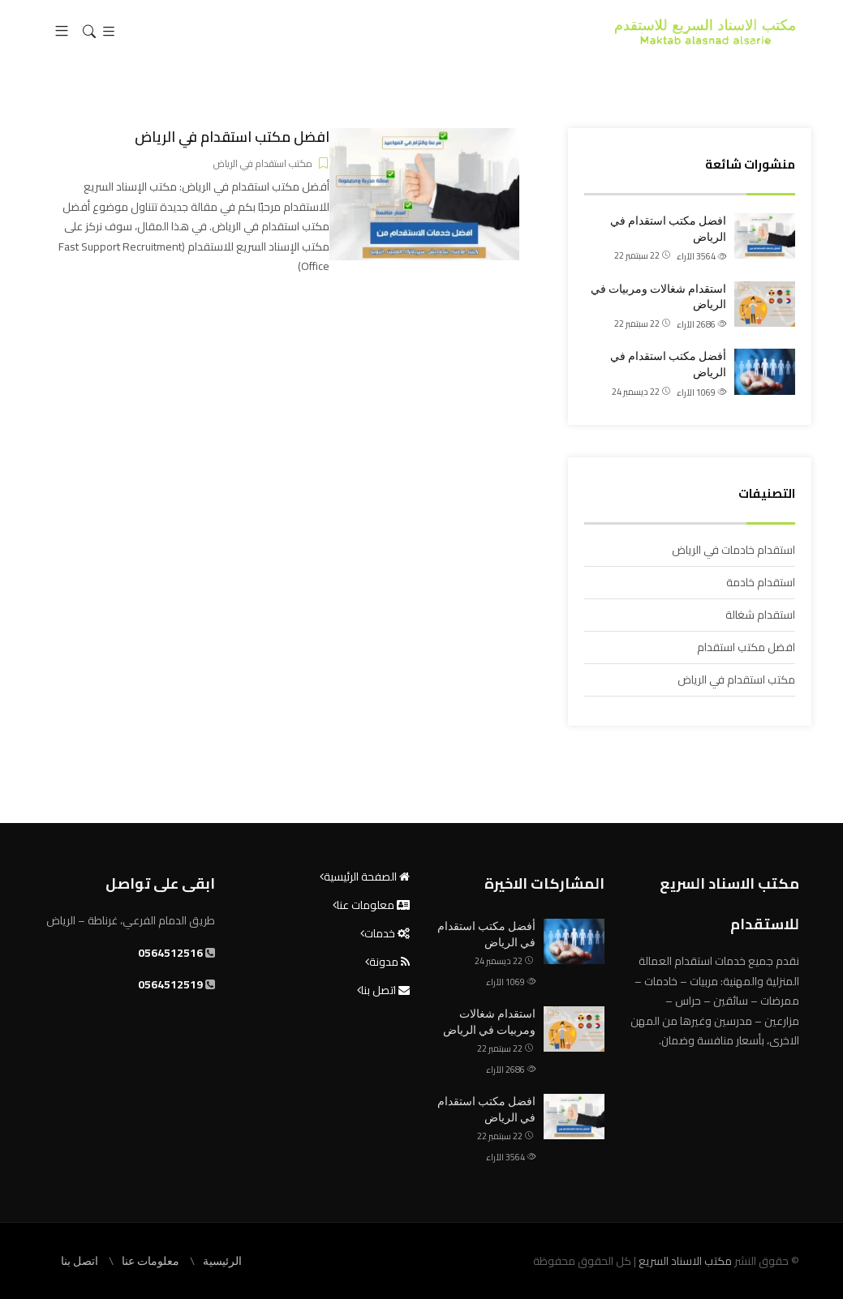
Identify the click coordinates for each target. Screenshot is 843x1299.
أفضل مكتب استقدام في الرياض (668, 364)
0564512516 (170, 952)
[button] (62, 32)
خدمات (387, 933)
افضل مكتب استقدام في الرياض (668, 228)
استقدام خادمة (760, 582)
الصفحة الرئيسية (367, 876)
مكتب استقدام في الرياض (736, 679)
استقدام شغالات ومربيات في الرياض (658, 296)
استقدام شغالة (760, 614)
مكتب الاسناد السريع (684, 1260)
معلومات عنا (373, 904)
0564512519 (170, 984)
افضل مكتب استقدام (746, 647)
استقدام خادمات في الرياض (733, 549)
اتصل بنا (385, 990)
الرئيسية (222, 1260)
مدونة (389, 961)
